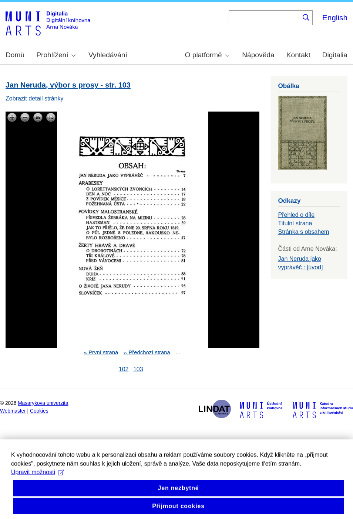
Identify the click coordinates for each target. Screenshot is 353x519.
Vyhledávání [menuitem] (107, 54)
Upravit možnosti (37, 479)
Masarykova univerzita (43, 403)
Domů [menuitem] (15, 54)
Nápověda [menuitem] (258, 54)
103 (138, 369)
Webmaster (13, 411)
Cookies (39, 411)
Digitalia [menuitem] (334, 54)
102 (124, 369)
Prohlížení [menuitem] (55, 54)
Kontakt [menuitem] (298, 54)
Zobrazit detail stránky (35, 98)
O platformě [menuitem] (207, 54)
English (334, 17)
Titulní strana (295, 223)
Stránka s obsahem (303, 232)
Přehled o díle (296, 215)
